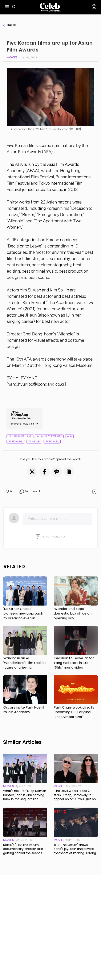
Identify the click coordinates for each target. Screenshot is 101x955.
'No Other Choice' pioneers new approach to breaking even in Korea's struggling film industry (23, 614)
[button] (32, 472)
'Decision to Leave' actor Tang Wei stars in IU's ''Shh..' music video (74, 663)
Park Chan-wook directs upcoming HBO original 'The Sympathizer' (74, 712)
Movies (12, 57)
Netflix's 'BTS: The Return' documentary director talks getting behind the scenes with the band (23, 849)
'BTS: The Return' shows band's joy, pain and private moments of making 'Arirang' (75, 849)
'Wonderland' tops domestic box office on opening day (73, 614)
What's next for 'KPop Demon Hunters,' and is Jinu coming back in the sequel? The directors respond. (24, 795)
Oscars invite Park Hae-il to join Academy (23, 709)
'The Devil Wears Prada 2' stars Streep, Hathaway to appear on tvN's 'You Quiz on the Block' (75, 795)
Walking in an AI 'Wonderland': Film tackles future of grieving (24, 663)
